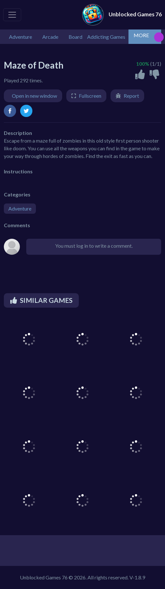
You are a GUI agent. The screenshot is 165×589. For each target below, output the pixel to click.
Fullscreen (90, 96)
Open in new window (34, 96)
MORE (141, 35)
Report (131, 96)
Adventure (19, 208)
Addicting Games (106, 37)
